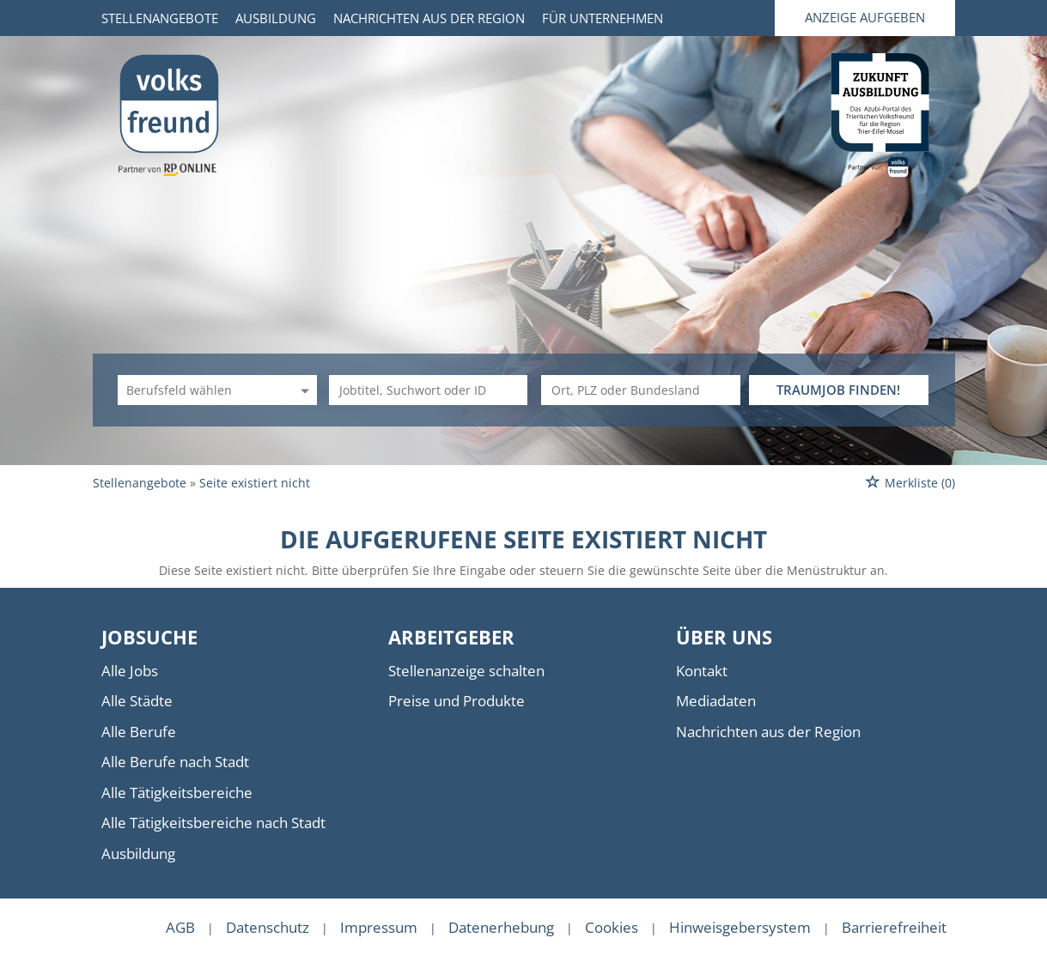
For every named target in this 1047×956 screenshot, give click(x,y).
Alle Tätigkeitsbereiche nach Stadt (213, 822)
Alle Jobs (129, 671)
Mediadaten (716, 701)
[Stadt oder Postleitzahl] (640, 390)
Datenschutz (267, 927)
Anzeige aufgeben (865, 17)
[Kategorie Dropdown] (302, 390)
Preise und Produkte (456, 701)
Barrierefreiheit (894, 927)
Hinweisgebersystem (740, 927)
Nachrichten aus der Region (429, 18)
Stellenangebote (159, 18)
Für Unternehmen (602, 18)
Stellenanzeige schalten (466, 671)
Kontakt (701, 671)
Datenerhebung (501, 927)
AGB (180, 927)
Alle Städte (137, 701)
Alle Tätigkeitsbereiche (177, 792)
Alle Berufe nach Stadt (175, 761)
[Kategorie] (200, 390)
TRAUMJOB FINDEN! (838, 389)
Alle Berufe (138, 731)
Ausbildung (275, 18)
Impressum (378, 927)
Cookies (611, 927)
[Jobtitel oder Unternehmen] (428, 390)
